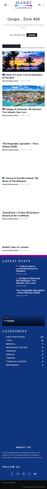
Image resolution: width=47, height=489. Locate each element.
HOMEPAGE (31, 35)
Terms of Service (39, 487)
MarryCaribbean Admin (10, 81)
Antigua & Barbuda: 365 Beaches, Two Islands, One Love (22, 111)
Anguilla (9, 321)
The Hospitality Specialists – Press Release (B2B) (30, 291)
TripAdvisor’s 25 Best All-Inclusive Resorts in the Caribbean (20, 214)
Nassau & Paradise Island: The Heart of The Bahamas (20, 179)
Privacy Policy (28, 487)
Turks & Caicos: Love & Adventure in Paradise (27, 268)
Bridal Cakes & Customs (15, 247)
